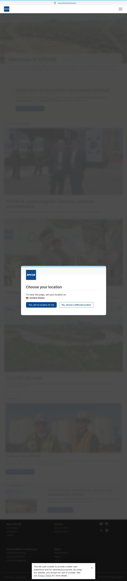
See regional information (67, 3)
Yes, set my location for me (41, 305)
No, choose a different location (76, 305)
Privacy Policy (44, 575)
